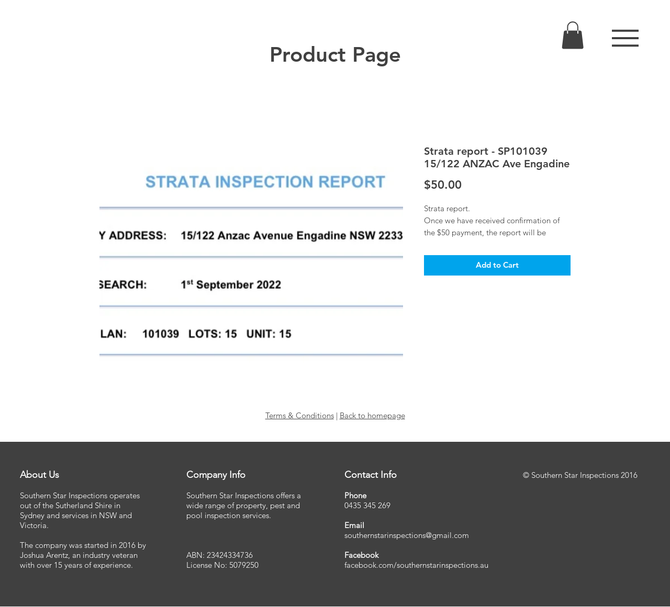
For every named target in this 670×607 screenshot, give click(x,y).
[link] (572, 35)
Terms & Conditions (299, 415)
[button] (625, 38)
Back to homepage (372, 415)
